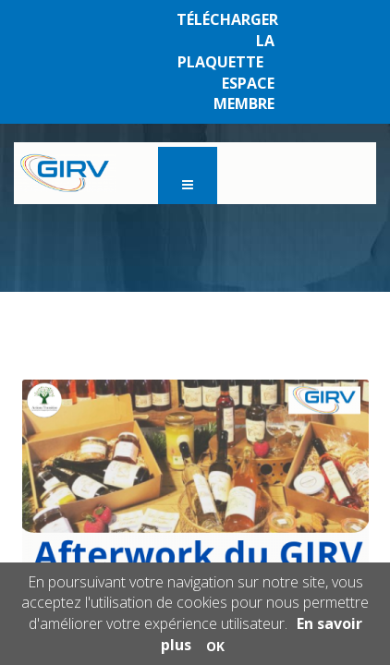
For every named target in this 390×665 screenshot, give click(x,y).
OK (215, 646)
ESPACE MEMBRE (243, 94)
